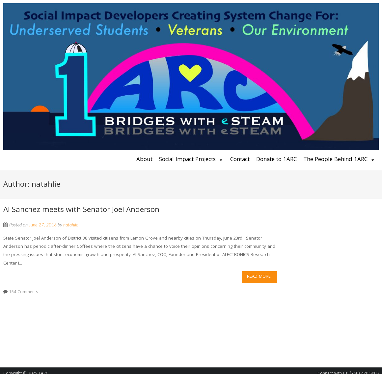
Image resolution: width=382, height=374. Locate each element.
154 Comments (23, 292)
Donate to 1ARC (276, 160)
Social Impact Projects (187, 160)
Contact (240, 160)
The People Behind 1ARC (335, 160)
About (144, 160)
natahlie (70, 224)
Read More (259, 276)
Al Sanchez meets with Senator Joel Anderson (81, 210)
